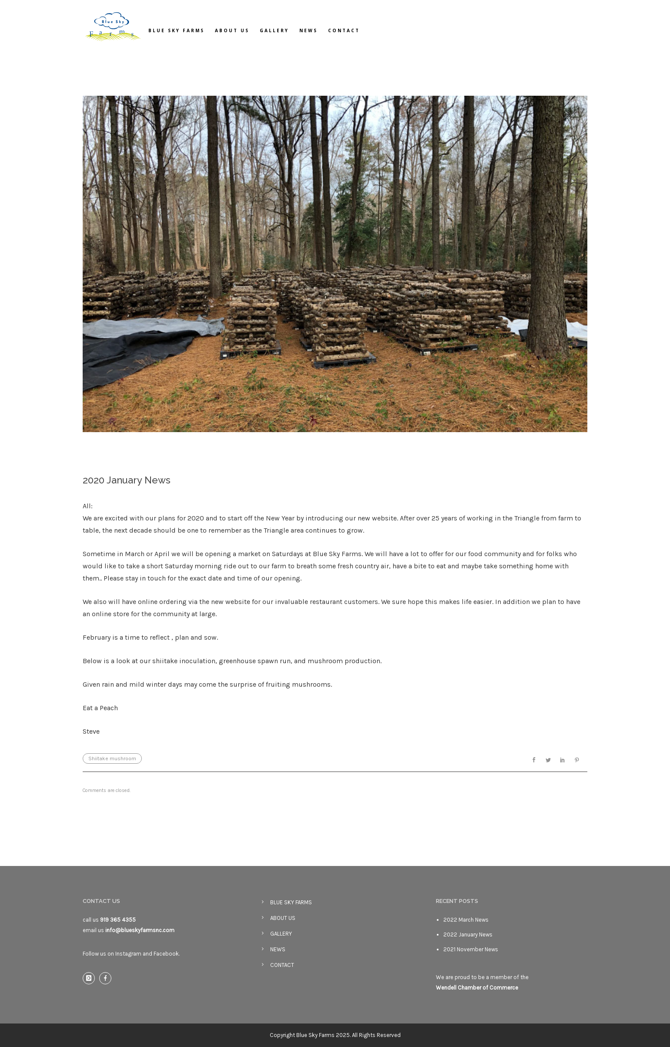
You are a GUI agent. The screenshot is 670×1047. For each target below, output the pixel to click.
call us (109, 919)
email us (94, 930)
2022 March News (466, 919)
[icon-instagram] (91, 978)
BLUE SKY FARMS (176, 30)
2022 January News (467, 934)
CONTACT (344, 30)
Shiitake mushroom (112, 758)
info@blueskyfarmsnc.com (139, 930)
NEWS (308, 30)
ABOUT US (232, 30)
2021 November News (470, 949)
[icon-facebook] (107, 978)
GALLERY (274, 30)
